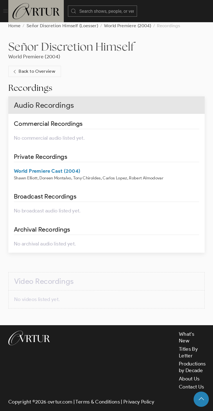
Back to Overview (33, 71)
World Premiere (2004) (127, 25)
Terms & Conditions (97, 402)
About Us (189, 379)
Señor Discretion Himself (71, 46)
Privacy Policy (138, 402)
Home (14, 25)
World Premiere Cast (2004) (47, 171)
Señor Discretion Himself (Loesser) (62, 25)
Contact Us (191, 387)
